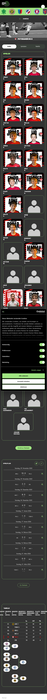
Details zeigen (36, 370)
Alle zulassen (23, 376)
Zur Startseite (23, 585)
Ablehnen (23, 387)
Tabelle (38, 46)
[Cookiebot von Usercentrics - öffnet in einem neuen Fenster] (36, 312)
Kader (9, 46)
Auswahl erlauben (23, 381)
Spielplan (23, 46)
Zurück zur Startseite (23, 448)
